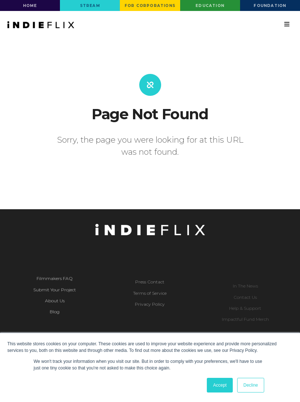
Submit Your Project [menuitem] (54, 295)
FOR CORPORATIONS (150, 5)
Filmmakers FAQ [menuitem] (55, 284)
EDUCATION (209, 5)
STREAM (90, 5)
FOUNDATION (270, 5)
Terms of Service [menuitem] (150, 299)
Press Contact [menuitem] (149, 288)
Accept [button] (220, 385)
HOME (30, 5)
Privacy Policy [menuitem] (150, 310)
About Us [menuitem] (55, 306)
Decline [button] (250, 385)
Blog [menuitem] (55, 318)
